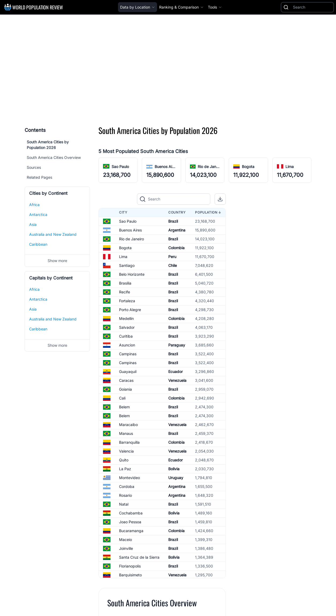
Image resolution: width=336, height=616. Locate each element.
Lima (123, 256)
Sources (34, 167)
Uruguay (175, 477)
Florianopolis (130, 566)
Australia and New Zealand (53, 234)
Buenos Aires (130, 230)
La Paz (125, 468)
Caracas (126, 380)
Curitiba (126, 336)
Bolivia (174, 468)
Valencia (126, 451)
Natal (123, 504)
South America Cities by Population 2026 (48, 145)
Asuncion (127, 345)
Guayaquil (127, 371)
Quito (123, 460)
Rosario (125, 495)
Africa (34, 204)
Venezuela (177, 380)
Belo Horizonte (131, 274)
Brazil (173, 221)
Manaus (126, 433)
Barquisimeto (130, 575)
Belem (124, 407)
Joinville (126, 548)
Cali (122, 398)
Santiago (127, 265)
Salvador (127, 327)
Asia (33, 224)
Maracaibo (128, 424)
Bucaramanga (131, 530)
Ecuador (175, 371)
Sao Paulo (127, 221)
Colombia (176, 247)
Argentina (176, 230)
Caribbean (38, 244)
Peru (172, 256)
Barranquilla (129, 442)
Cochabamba (131, 513)
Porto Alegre (130, 309)
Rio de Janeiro (131, 239)
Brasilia (125, 283)
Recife (124, 292)
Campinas (127, 354)
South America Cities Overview (54, 157)
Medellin (126, 318)
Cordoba (126, 486)
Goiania (125, 389)
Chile (172, 265)
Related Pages (39, 177)
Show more (57, 260)
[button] (220, 199)
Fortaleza (127, 300)
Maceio (125, 539)
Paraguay (176, 345)
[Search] (312, 7)
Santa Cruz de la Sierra (139, 557)
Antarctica (38, 214)
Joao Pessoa (130, 522)
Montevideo (129, 477)
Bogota (125, 247)
